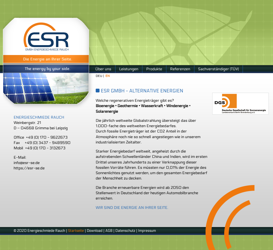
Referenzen (180, 69)
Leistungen (128, 69)
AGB (108, 231)
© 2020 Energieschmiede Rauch (39, 231)
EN (107, 76)
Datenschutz (125, 231)
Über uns (103, 69)
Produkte (154, 69)
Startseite (76, 231)
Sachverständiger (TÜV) (218, 69)
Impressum (147, 231)
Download (95, 231)
